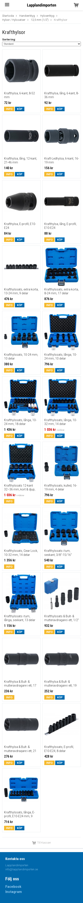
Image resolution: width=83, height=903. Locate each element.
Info (9, 109)
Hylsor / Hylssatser (13, 19)
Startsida (8, 15)
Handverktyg (27, 15)
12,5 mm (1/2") (40, 19)
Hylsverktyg (47, 15)
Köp (19, 109)
